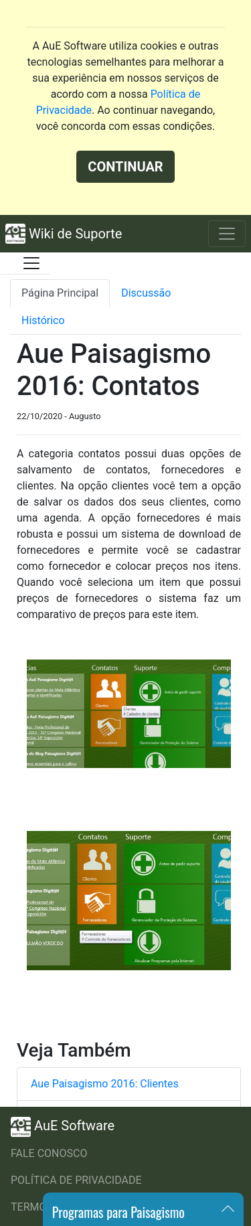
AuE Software (62, 1127)
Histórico (43, 320)
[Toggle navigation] (227, 233)
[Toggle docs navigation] (31, 263)
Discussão (146, 293)
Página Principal (59, 293)
